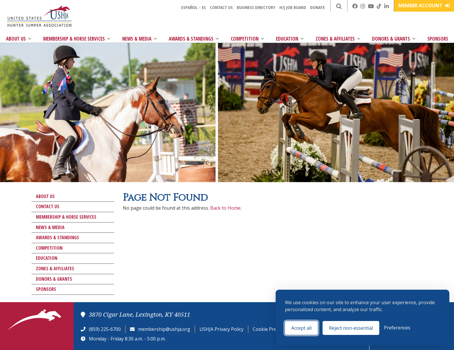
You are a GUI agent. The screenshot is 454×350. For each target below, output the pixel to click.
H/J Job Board (292, 7)
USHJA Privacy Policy (221, 329)
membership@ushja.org (164, 329)
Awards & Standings (194, 38)
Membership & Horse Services (76, 38)
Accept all (301, 328)
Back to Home (225, 208)
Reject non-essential (351, 328)
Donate (317, 7)
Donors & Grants (393, 38)
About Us (18, 38)
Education (290, 38)
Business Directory (256, 7)
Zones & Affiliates (338, 38)
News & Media (139, 38)
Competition (247, 38)
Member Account (424, 5)
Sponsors (437, 38)
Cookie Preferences (274, 329)
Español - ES (193, 7)
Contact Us (221, 7)
